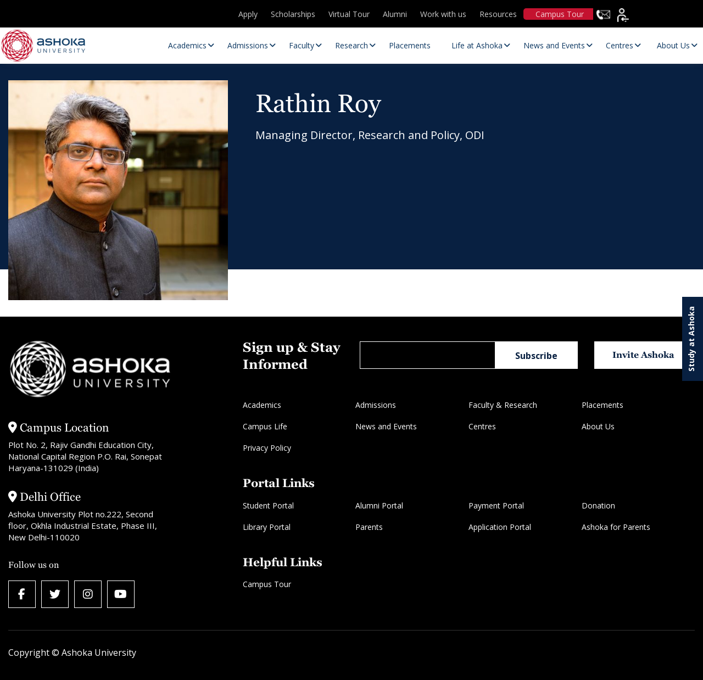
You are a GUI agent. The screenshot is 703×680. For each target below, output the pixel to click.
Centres (482, 426)
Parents (369, 527)
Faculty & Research (502, 405)
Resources (498, 14)
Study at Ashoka (691, 339)
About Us (598, 426)
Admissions (375, 405)
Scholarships (293, 14)
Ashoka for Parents (616, 527)
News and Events (386, 426)
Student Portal (268, 505)
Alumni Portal (379, 505)
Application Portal (499, 527)
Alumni (395, 14)
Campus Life (265, 426)
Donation (598, 505)
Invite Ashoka (643, 355)
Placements (602, 405)
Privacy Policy (267, 448)
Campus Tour (559, 14)
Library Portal (267, 527)
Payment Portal (496, 505)
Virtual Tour (349, 14)
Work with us (443, 14)
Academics (262, 405)
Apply (248, 14)
